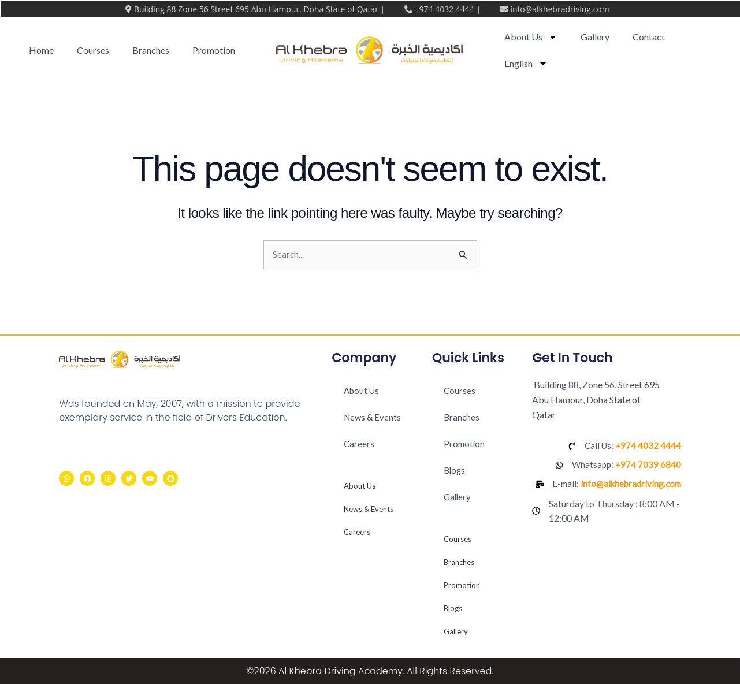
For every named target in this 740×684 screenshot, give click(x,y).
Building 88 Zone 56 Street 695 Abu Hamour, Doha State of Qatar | (260, 8)
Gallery (595, 36)
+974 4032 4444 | (448, 8)
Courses (93, 49)
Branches (150, 49)
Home (41, 49)
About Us (530, 37)
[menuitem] (526, 63)
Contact (649, 36)
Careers (359, 443)
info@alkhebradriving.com (559, 8)
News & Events (373, 417)
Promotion (213, 49)
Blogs (455, 470)
